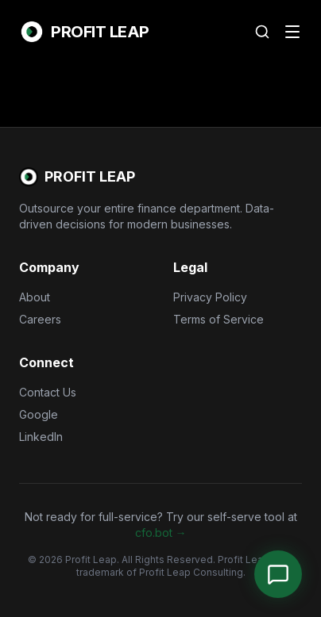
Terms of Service (218, 319)
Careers (40, 319)
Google (38, 414)
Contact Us (47, 392)
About (34, 297)
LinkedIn (41, 436)
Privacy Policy (210, 297)
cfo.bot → (161, 532)
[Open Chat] (278, 574)
